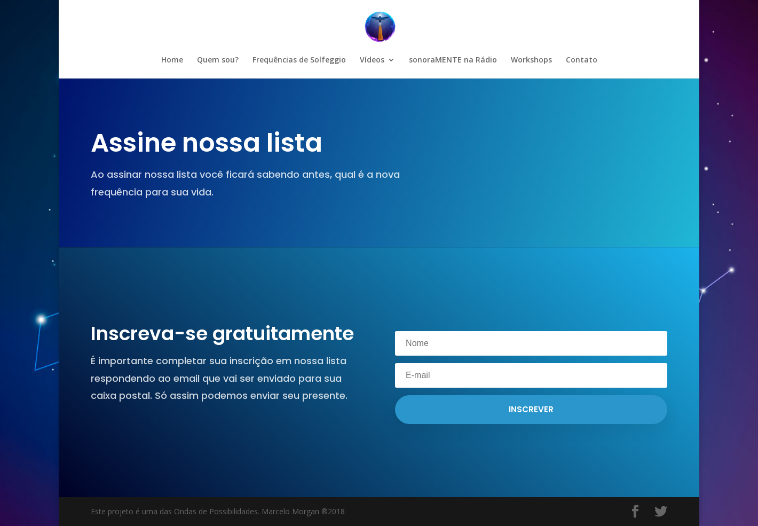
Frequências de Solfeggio (299, 60)
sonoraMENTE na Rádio (453, 60)
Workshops (531, 60)
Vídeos (372, 60)
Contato (581, 60)
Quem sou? (218, 60)
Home (172, 60)
